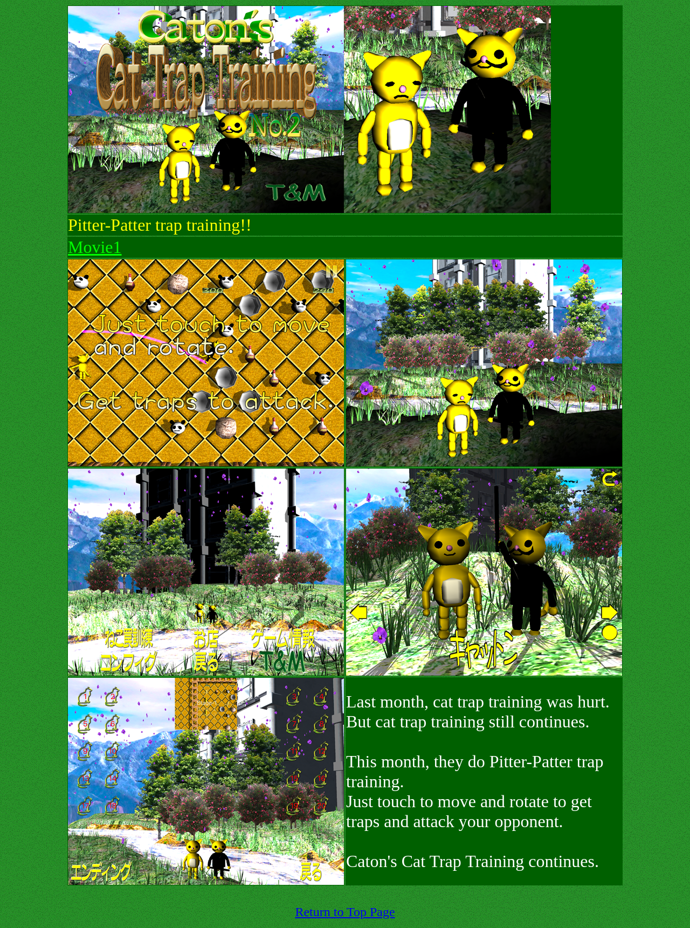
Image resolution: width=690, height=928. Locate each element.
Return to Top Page (345, 912)
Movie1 (95, 247)
